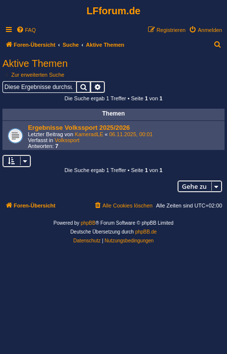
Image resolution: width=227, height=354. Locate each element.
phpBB (88, 223)
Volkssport (66, 140)
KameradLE (89, 134)
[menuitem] (26, 30)
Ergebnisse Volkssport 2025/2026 (79, 127)
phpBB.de (146, 232)
